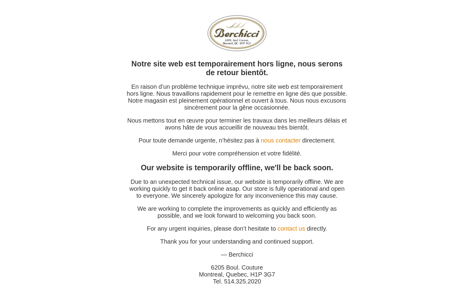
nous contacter (280, 140)
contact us (291, 228)
